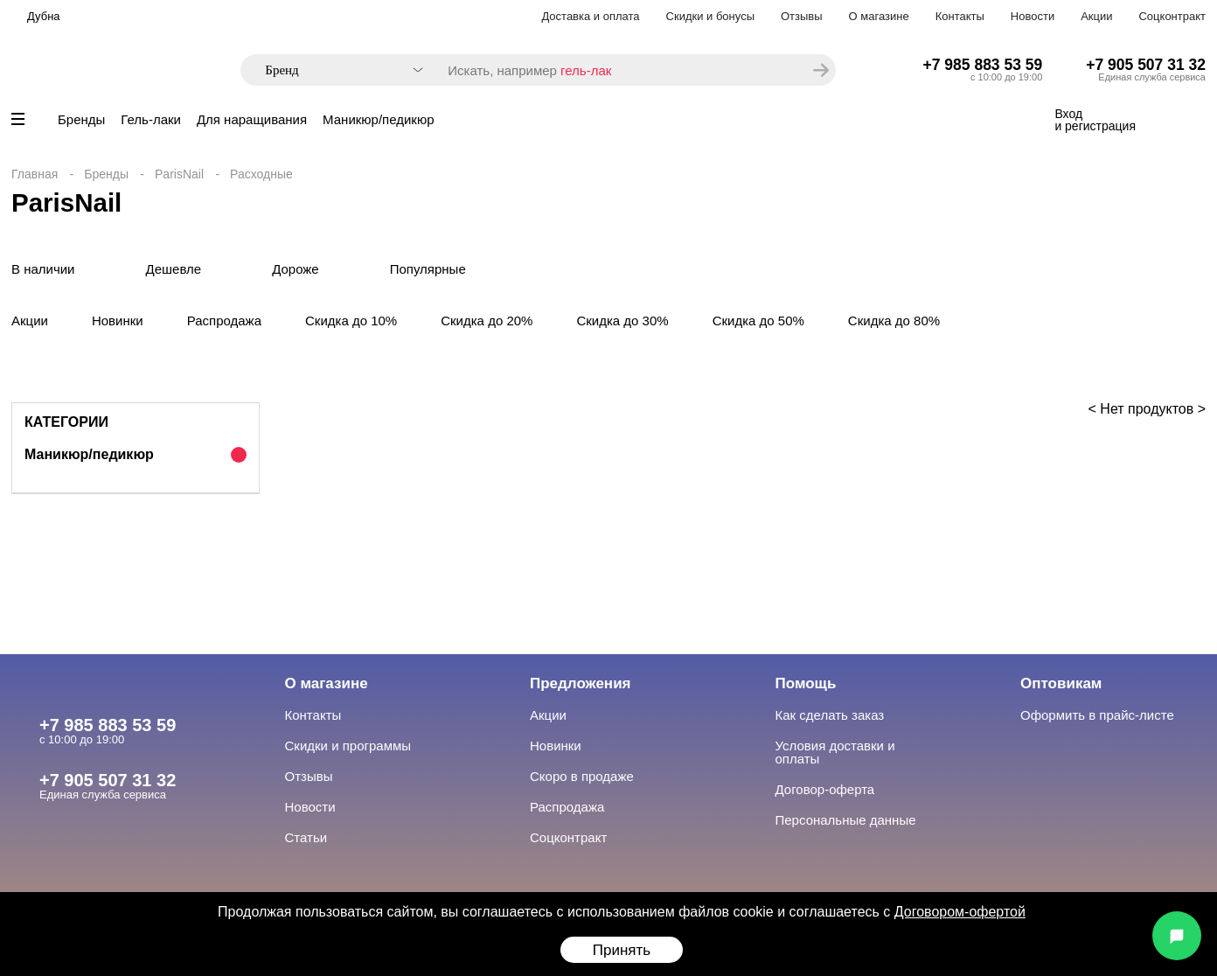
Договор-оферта (825, 789)
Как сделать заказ (830, 715)
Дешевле (174, 268)
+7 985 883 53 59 (983, 64)
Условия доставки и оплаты (835, 752)
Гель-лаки (151, 119)
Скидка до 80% (894, 320)
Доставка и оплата (590, 16)
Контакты (959, 16)
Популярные (428, 268)
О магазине (879, 16)
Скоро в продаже (582, 776)
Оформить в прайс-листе (1097, 715)
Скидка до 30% (622, 320)
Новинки (117, 320)
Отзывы (802, 16)
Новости (1032, 16)
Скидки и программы (348, 745)
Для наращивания (252, 119)
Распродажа (224, 320)
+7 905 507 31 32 (1146, 64)
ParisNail (179, 174)
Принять (621, 950)
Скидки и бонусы (710, 16)
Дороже (295, 268)
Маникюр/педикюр (378, 119)
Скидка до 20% (486, 320)
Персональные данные (845, 819)
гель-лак (585, 70)
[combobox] (335, 70)
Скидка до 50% (758, 320)
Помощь (806, 683)
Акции (1096, 16)
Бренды (81, 119)
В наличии (43, 268)
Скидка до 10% (351, 320)
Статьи (306, 837)
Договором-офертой (960, 911)
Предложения (580, 683)
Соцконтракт (1172, 16)
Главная (34, 174)
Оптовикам (1061, 683)
